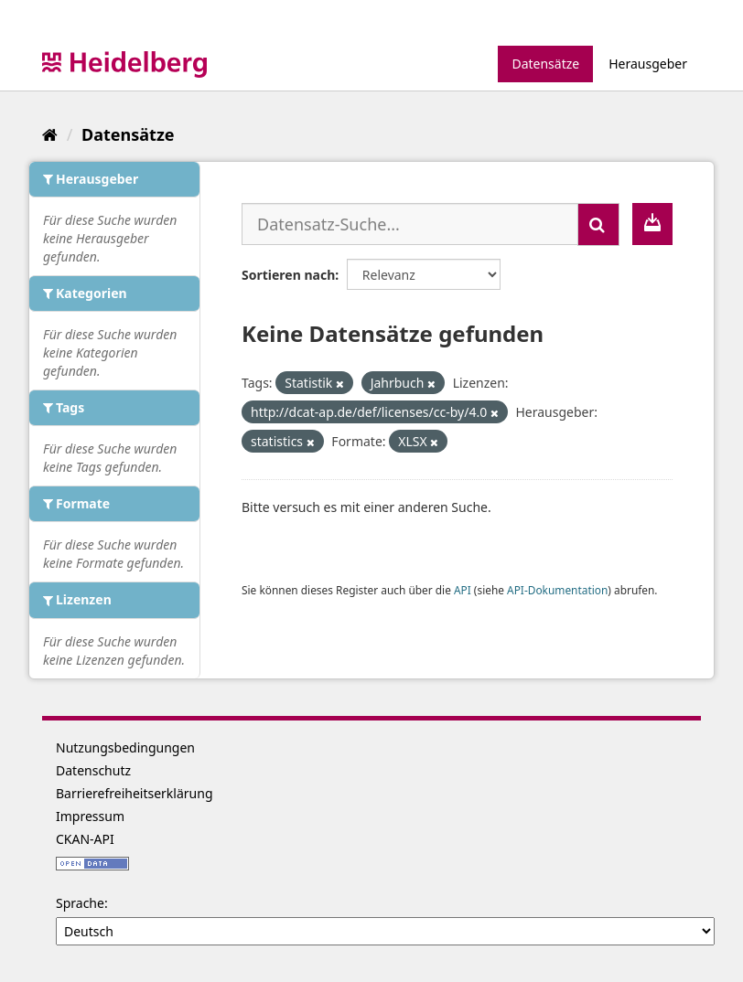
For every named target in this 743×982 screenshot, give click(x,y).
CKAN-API (85, 839)
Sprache (80, 903)
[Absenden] (598, 224)
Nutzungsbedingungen (125, 747)
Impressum (90, 816)
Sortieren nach (288, 274)
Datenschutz (93, 770)
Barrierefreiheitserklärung (134, 793)
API (462, 589)
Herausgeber (647, 63)
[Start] (50, 134)
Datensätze (545, 63)
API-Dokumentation (557, 589)
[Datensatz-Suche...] (410, 224)
